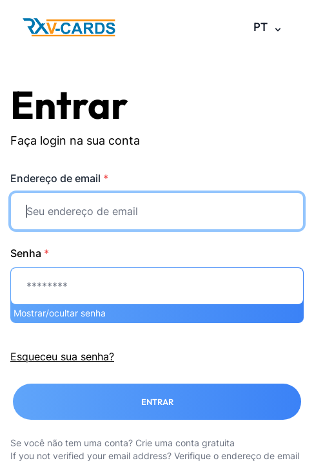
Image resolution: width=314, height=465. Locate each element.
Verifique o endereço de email (236, 455)
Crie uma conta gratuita (185, 442)
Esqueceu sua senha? (62, 356)
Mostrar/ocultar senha (60, 312)
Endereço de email (59, 178)
